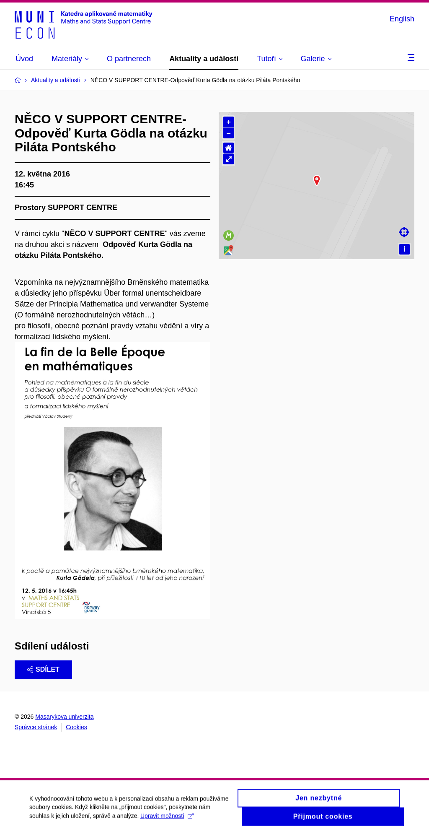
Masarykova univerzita (64, 716)
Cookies (76, 727)
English (402, 19)
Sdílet (43, 669)
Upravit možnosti (167, 820)
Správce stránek (36, 727)
